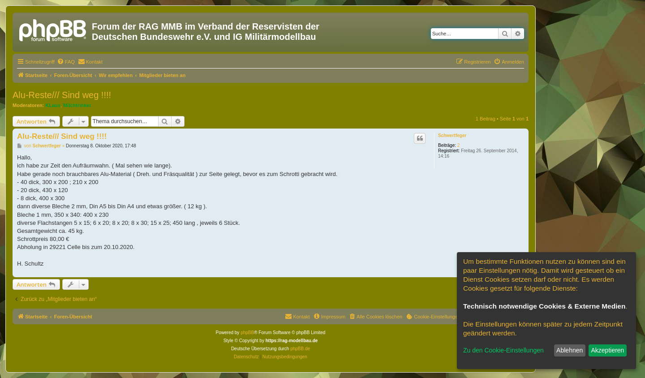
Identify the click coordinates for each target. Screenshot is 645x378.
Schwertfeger (452, 135)
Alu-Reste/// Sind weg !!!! (62, 95)
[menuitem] (66, 61)
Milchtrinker (77, 105)
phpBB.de (300, 348)
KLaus (52, 105)
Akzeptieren (607, 350)
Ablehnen (569, 350)
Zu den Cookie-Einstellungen (503, 350)
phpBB (247, 332)
